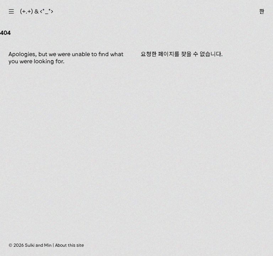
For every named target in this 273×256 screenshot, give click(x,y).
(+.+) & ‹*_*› (36, 11)
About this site (69, 245)
